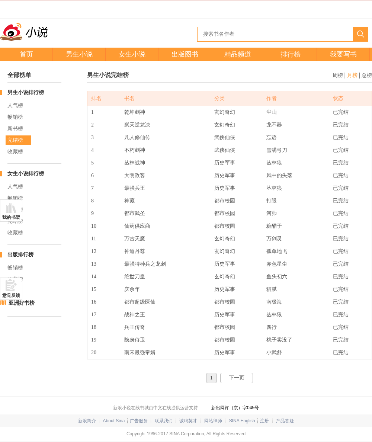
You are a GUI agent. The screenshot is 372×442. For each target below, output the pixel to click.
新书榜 (15, 128)
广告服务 (139, 420)
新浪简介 (87, 420)
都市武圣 (134, 213)
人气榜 (15, 105)
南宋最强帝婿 (139, 352)
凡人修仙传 (137, 137)
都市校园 (224, 201)
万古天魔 (134, 238)
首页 (26, 54)
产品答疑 (285, 420)
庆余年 (132, 289)
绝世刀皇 (134, 276)
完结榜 (15, 140)
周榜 (338, 75)
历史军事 (224, 163)
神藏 (129, 201)
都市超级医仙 (139, 302)
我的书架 (11, 217)
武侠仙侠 (224, 137)
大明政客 (134, 175)
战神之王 (134, 314)
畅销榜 (15, 117)
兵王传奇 (134, 327)
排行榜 (290, 54)
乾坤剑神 (134, 112)
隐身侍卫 (134, 340)
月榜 (352, 75)
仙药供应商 (137, 226)
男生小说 (79, 54)
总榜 (367, 75)
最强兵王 (134, 188)
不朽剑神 (134, 150)
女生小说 (132, 54)
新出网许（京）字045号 (235, 407)
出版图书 (184, 54)
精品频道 (237, 54)
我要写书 (343, 54)
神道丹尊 (134, 251)
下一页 (236, 378)
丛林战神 (134, 163)
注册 (264, 420)
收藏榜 (15, 151)
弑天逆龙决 (137, 125)
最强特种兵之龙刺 (145, 264)
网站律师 (213, 420)
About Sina (114, 420)
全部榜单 (19, 75)
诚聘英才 (188, 420)
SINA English (242, 420)
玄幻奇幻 (224, 112)
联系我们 (164, 420)
